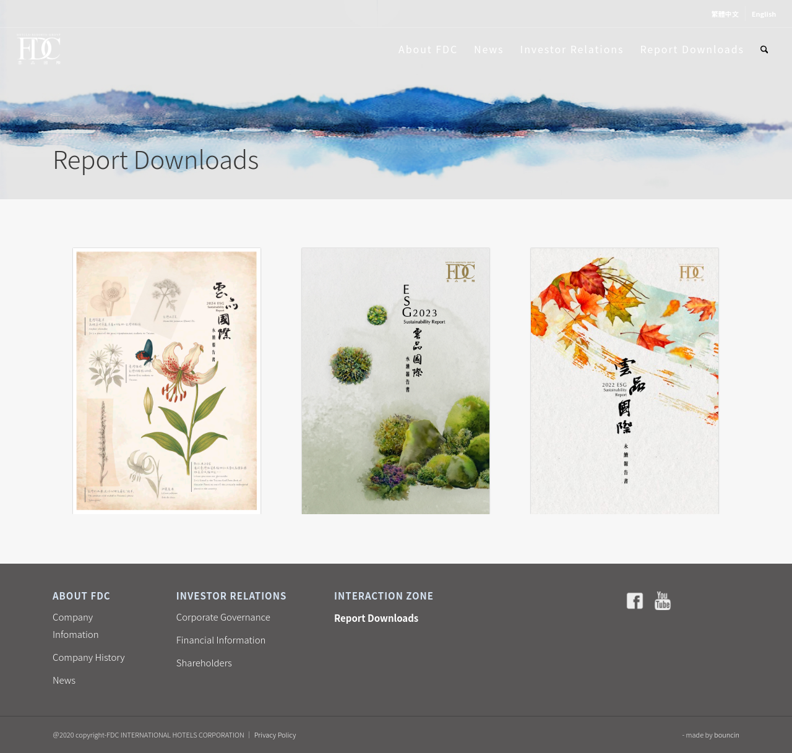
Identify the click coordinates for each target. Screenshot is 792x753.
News (64, 679)
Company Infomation (76, 625)
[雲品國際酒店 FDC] (38, 49)
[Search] (764, 49)
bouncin (726, 734)
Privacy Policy (275, 734)
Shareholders (204, 662)
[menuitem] (725, 13)
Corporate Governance (223, 616)
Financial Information (221, 639)
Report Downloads (376, 617)
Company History (89, 656)
